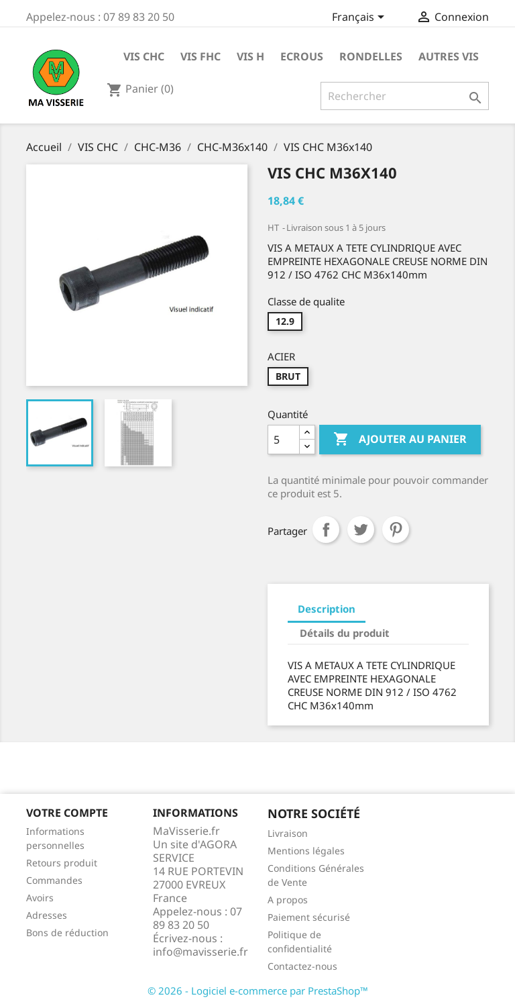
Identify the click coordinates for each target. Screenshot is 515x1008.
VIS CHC (143, 56)
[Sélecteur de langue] (360, 18)
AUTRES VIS (448, 56)
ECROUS (301, 56)
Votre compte (67, 812)
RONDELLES (370, 56)
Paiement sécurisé (309, 917)
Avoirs (40, 897)
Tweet (360, 529)
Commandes (54, 880)
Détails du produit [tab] (345, 633)
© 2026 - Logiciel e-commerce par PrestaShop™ (258, 990)
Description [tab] (326, 608)
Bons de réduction (67, 932)
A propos (288, 899)
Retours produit (61, 862)
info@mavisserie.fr (200, 951)
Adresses (46, 915)
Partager (325, 529)
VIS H (250, 56)
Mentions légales (306, 850)
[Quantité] (284, 439)
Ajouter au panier (400, 439)
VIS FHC (200, 56)
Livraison (288, 833)
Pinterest (395, 529)
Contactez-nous (302, 966)
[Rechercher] (405, 96)
